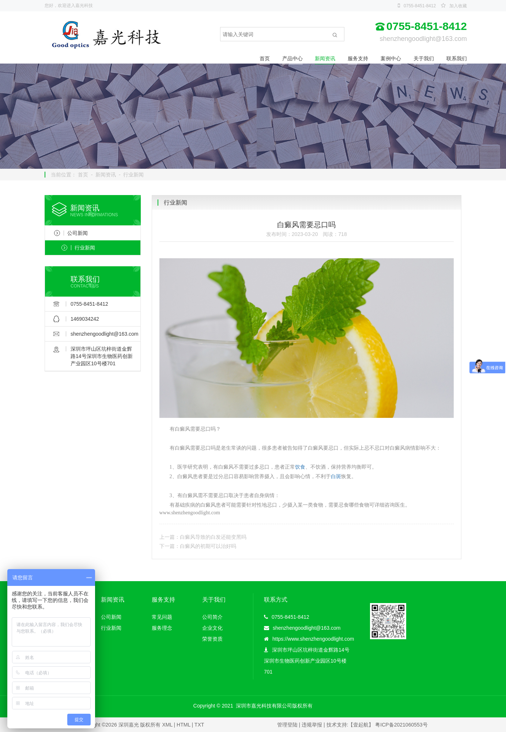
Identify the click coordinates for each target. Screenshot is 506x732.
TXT (199, 725)
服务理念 (162, 628)
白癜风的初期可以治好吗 (208, 546)
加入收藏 (458, 5)
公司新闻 (71, 233)
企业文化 (212, 628)
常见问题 (162, 617)
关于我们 (424, 58)
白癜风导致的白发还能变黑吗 (213, 537)
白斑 (336, 476)
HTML (183, 725)
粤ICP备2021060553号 (401, 725)
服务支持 (358, 58)
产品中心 (292, 58)
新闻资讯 (325, 58)
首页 (265, 58)
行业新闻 (133, 175)
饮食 (300, 467)
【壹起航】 (361, 725)
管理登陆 (287, 725)
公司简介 (212, 617)
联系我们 (456, 58)
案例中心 (391, 58)
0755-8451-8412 (420, 5)
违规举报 (312, 725)
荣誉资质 (212, 639)
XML (167, 725)
